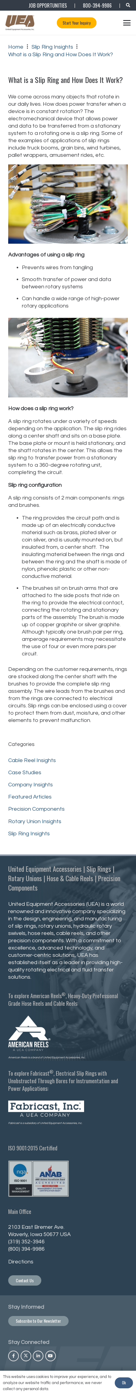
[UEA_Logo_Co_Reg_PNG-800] (19, 22)
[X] (26, 1356)
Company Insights (30, 785)
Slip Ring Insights (29, 834)
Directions (20, 1262)
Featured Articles (30, 797)
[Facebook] (13, 1356)
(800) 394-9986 (26, 1249)
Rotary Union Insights (34, 821)
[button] (128, 5)
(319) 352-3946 (26, 1242)
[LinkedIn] (38, 1356)
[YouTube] (50, 1356)
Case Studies (24, 772)
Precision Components (36, 809)
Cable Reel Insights (32, 760)
